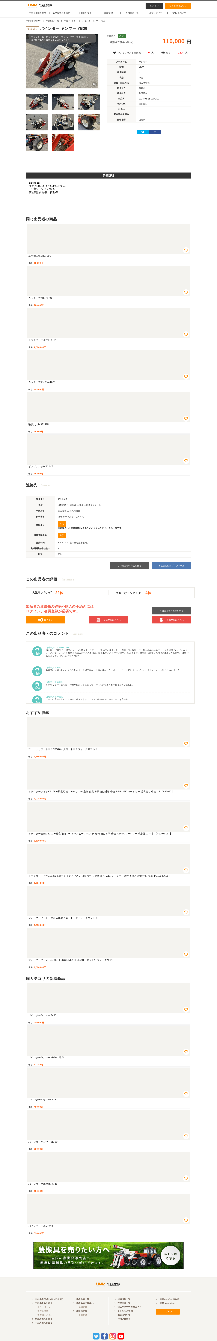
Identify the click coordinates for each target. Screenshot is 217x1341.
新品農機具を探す (61, 15)
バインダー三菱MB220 (41, 1228)
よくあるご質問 (125, 1317)
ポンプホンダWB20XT (40, 469)
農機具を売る (85, 15)
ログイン (154, 6)
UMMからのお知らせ (169, 1305)
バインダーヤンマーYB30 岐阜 (46, 1060)
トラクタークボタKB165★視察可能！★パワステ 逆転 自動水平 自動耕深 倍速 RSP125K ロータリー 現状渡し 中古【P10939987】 (101, 794)
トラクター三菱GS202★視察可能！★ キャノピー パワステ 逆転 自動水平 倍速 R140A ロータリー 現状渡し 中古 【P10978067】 (100, 836)
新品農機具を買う (43, 1324)
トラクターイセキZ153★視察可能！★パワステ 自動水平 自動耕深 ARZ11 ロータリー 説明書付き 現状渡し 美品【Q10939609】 (99, 878)
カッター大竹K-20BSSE (41, 300)
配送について (124, 1321)
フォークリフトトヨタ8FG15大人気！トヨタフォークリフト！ (63, 920)
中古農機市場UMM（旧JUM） (49, 1305)
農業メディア (155, 15)
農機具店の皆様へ (84, 1309)
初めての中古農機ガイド (129, 1313)
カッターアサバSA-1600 (41, 384)
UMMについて (179, 15)
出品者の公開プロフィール (171, 568)
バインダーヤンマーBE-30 (42, 1144)
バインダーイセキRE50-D (42, 1102)
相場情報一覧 (124, 1305)
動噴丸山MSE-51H (38, 427)
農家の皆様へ (82, 1317)
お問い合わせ (124, 1324)
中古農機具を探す (37, 15)
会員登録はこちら (178, 6)
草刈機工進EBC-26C (39, 258)
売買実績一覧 (124, 1309)
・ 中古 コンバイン (43, 1321)
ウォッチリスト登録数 (130, 55)
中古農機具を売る (43, 1328)
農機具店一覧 (132, 15)
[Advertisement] (108, 165)
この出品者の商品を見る (129, 568)
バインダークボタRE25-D (42, 1186)
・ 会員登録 (81, 1313)
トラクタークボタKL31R (42, 342)
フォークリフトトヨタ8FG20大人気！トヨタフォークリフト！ (63, 752)
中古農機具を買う (43, 1309)
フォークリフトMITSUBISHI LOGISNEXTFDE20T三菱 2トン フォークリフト (71, 962)
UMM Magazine (167, 1309)
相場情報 (108, 15)
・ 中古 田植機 (41, 1317)
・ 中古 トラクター (43, 1313)
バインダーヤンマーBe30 (42, 1018)
